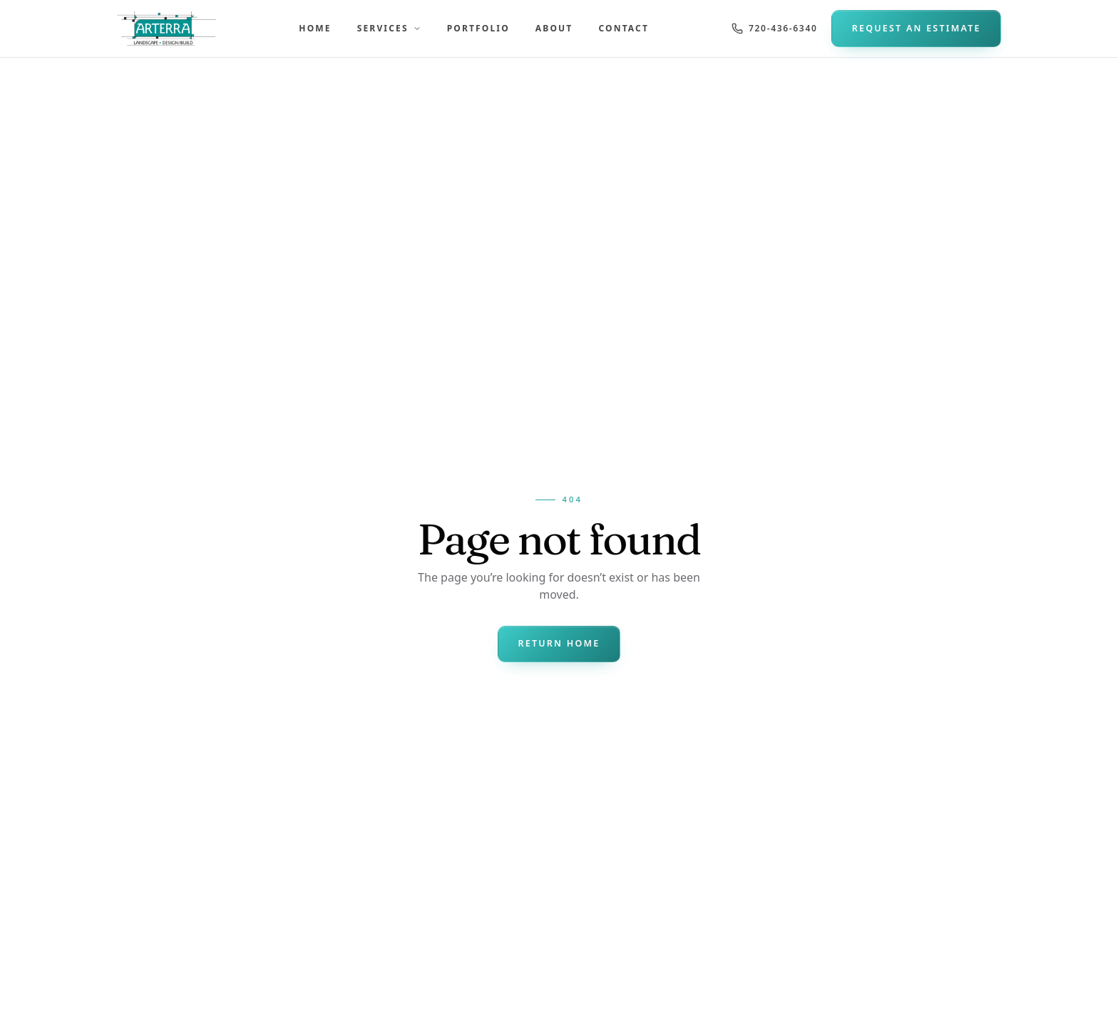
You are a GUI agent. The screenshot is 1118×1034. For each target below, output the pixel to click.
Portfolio (478, 28)
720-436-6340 (774, 28)
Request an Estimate (916, 28)
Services (389, 28)
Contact (623, 28)
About (554, 28)
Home (315, 28)
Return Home (559, 643)
